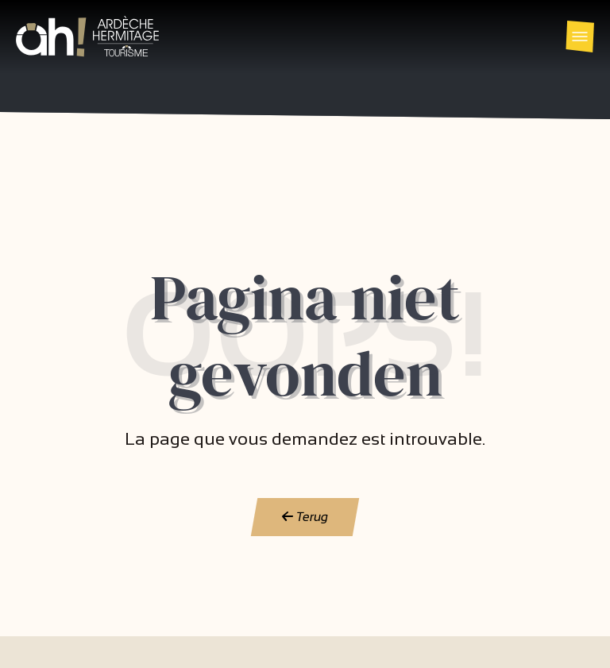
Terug (305, 516)
